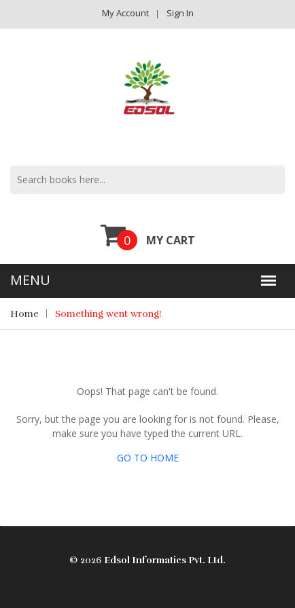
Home (24, 314)
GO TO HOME (148, 457)
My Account (125, 13)
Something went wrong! (108, 314)
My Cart (148, 234)
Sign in (180, 13)
